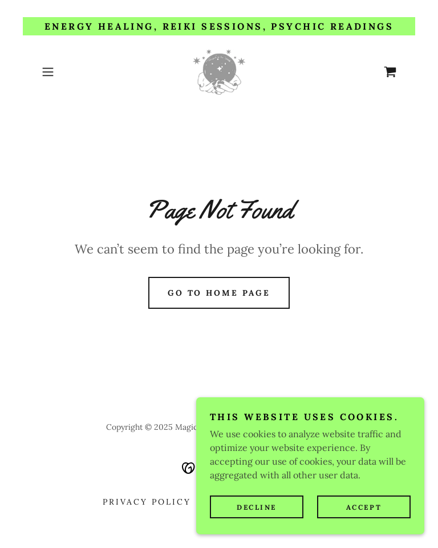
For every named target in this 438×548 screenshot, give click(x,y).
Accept (364, 507)
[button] (63, 72)
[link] (219, 72)
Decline (257, 507)
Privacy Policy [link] (147, 502)
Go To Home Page (219, 293)
